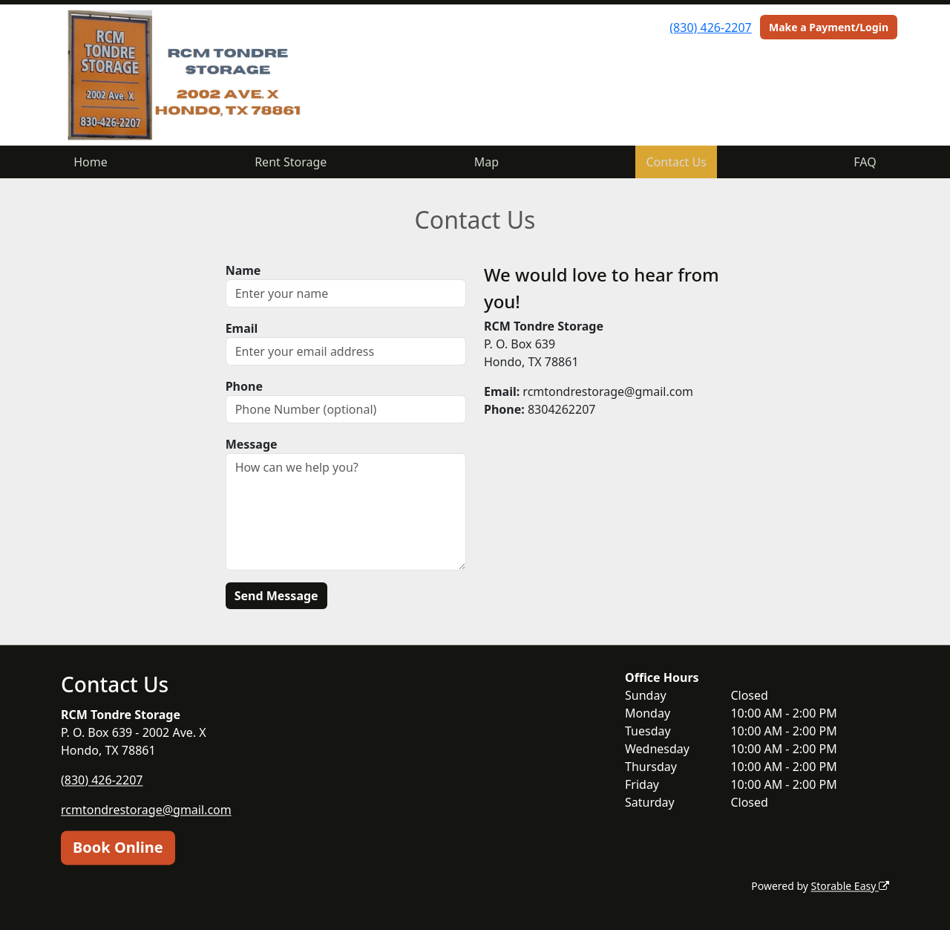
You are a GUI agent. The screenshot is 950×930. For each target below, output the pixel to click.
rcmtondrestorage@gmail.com (146, 809)
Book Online (118, 847)
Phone (244, 386)
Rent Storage (291, 162)
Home (90, 162)
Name (243, 270)
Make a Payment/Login (828, 27)
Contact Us (676, 162)
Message (252, 444)
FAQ (865, 162)
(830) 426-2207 (710, 27)
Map (486, 162)
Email (242, 328)
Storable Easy (850, 886)
